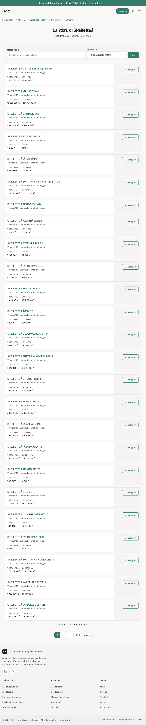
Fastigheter (7, 20)
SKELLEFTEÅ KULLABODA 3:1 (23, 91)
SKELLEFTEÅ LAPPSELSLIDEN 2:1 (26, 604)
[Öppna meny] (139, 11)
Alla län (21, 20)
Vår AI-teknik (106, 707)
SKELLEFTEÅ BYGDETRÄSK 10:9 (25, 537)
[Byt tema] (132, 11)
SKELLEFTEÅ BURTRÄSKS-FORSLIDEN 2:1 (30, 356)
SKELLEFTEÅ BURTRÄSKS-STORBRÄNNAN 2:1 (33, 181)
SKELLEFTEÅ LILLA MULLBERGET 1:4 (27, 333)
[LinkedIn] (5, 671)
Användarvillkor (109, 719)
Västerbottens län (38, 20)
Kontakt (103, 702)
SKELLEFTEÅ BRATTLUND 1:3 (23, 288)
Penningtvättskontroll (12, 697)
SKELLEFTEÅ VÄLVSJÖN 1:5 (22, 158)
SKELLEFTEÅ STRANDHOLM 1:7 (25, 378)
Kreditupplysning (10, 687)
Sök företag (56, 687)
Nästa (87, 635)
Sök (133, 55)
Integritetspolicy (126, 719)
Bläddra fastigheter (60, 697)
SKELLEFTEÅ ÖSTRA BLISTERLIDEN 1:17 (29, 68)
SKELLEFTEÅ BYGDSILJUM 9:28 (25, 243)
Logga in (123, 11)
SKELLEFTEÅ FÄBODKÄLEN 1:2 (24, 446)
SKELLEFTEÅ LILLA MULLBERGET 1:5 (27, 514)
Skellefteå (56, 20)
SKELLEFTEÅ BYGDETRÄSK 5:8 (25, 265)
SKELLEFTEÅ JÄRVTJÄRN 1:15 (24, 424)
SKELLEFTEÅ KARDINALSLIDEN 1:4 (26, 582)
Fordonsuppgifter (10, 707)
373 (78, 635)
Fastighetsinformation (12, 702)
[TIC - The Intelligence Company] (7, 11)
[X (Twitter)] (13, 671)
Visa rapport (130, 69)
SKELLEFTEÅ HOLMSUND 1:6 (23, 401)
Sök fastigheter (58, 692)
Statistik (54, 707)
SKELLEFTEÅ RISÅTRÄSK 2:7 (23, 469)
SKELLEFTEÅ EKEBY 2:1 (20, 491)
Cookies (140, 719)
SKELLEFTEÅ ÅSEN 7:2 (20, 311)
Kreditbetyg (7, 692)
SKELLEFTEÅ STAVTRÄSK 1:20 (24, 136)
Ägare (102, 687)
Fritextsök (13, 50)
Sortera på (93, 50)
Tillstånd (104, 697)
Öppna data (56, 702)
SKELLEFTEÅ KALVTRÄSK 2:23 (24, 220)
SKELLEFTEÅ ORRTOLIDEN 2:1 (24, 113)
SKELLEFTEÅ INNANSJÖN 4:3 (24, 204)
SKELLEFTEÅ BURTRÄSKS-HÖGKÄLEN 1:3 (31, 559)
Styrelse (103, 692)
